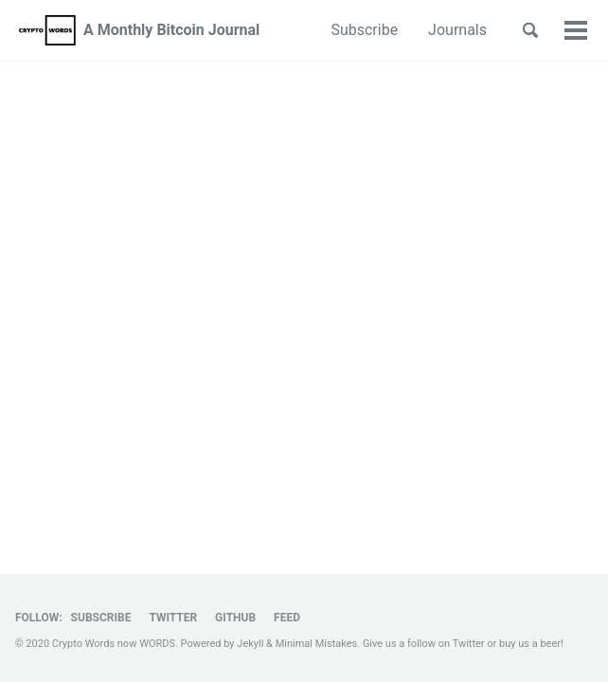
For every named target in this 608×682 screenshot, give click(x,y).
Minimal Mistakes (317, 643)
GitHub (235, 617)
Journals (457, 30)
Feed (287, 617)
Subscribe (364, 30)
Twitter (173, 617)
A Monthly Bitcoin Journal (171, 30)
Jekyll (250, 643)
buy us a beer (530, 643)
